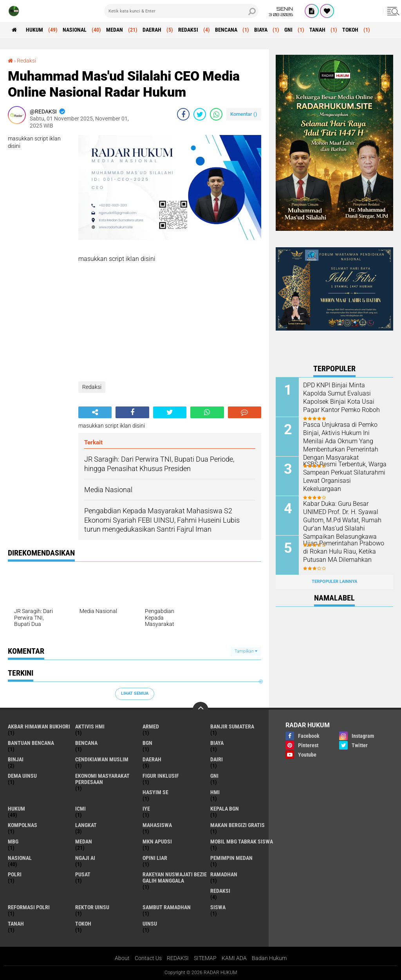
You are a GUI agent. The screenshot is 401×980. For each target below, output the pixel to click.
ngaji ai (85, 858)
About (122, 958)
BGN (147, 743)
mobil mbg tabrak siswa (241, 841)
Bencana (226, 30)
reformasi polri (29, 907)
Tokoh (350, 30)
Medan (114, 30)
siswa (218, 907)
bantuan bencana (31, 743)
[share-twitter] (199, 114)
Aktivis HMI (90, 726)
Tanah (317, 30)
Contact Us (148, 958)
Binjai (15, 759)
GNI (288, 30)
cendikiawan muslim (101, 759)
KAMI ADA (234, 958)
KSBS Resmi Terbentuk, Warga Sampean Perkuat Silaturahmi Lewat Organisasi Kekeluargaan (345, 476)
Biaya (260, 30)
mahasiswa (157, 825)
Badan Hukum (269, 958)
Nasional (75, 30)
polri (15, 874)
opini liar (155, 858)
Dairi (216, 759)
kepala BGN (224, 809)
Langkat (86, 825)
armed (151, 726)
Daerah (152, 30)
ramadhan (223, 874)
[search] (181, 11)
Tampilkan (246, 651)
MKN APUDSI (157, 841)
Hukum (34, 30)
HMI (215, 792)
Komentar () (243, 114)
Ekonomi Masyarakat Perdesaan (102, 779)
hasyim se (155, 792)
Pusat (82, 874)
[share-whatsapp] (216, 114)
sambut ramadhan (167, 907)
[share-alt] (95, 412)
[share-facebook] (183, 114)
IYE (146, 809)
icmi (80, 809)
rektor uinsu (92, 907)
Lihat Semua (134, 693)
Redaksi (188, 30)
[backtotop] (200, 709)
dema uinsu (22, 776)
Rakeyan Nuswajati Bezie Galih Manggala (175, 877)
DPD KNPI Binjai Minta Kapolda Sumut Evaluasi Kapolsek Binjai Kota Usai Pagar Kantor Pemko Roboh (341, 397)
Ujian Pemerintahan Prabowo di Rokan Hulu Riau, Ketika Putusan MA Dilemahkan (343, 551)
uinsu (150, 924)
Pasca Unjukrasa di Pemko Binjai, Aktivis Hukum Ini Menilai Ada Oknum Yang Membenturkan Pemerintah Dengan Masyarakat (340, 441)
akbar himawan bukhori (39, 726)
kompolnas (22, 825)
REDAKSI (178, 958)
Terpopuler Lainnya (334, 581)
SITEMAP (205, 958)
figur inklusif (161, 776)
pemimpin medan (231, 858)
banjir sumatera (232, 726)
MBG (13, 841)
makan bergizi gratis (237, 825)
